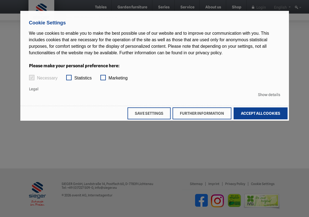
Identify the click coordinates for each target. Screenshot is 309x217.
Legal (34, 89)
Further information (202, 113)
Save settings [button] (149, 113)
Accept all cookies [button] (260, 113)
